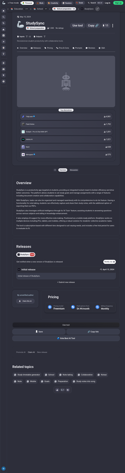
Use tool (78, 25)
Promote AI (20, 352)
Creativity (54, 3)
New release (42, 352)
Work (41, 3)
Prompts (77, 48)
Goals (46, 381)
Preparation (63, 381)
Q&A (102, 48)
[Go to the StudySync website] (66, 81)
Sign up (118, 3)
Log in (107, 3)
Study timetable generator (28, 375)
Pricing (48, 48)
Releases (36, 48)
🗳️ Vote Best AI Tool (66, 338)
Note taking (68, 375)
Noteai (104, 375)
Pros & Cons (62, 48)
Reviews (90, 48)
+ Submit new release (66, 282)
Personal (28, 3)
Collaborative (87, 375)
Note (19, 381)
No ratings (59, 28)
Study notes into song (85, 381)
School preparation (37, 28)
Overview (22, 48)
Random (68, 3)
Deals (79, 3)
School (51, 375)
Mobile (33, 381)
